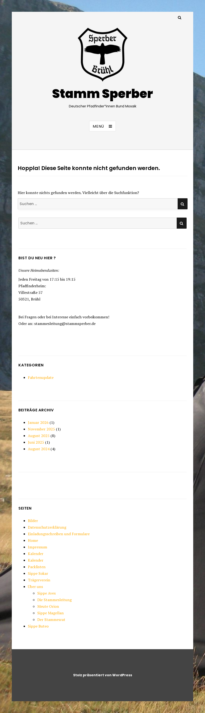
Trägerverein (39, 580)
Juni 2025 (36, 442)
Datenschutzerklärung (47, 527)
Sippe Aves (46, 593)
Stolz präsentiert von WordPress (102, 675)
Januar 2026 (38, 422)
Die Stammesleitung (54, 599)
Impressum (37, 547)
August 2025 (39, 435)
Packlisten (37, 566)
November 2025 (41, 429)
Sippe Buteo (38, 626)
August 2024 (39, 448)
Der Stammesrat (51, 619)
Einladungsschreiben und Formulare (59, 533)
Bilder (33, 520)
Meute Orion (48, 606)
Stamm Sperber (102, 93)
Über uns (35, 586)
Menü (98, 126)
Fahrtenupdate (41, 377)
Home (33, 540)
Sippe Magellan (50, 613)
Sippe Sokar (38, 573)
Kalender (35, 553)
